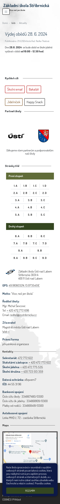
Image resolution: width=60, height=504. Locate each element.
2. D (44, 193)
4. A (17, 207)
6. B (30, 236)
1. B (25, 185)
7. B (25, 243)
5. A (17, 214)
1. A (15, 185)
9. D (44, 258)
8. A (20, 250)
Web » (5, 331)
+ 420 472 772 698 (18, 310)
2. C (35, 193)
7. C (35, 243)
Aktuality (23, 22)
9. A (15, 258)
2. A (15, 193)
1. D (44, 185)
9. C (35, 258)
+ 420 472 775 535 (31, 367)
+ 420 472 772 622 (40, 362)
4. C (43, 207)
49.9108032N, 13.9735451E (24, 285)
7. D (44, 243)
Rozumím (30, 490)
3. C (43, 200)
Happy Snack (35, 102)
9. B (25, 258)
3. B (30, 200)
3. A (17, 200)
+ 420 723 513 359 (32, 371)
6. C (43, 236)
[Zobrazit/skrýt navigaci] (6, 11)
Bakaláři (34, 89)
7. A (15, 243)
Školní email (15, 89)
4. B (30, 207)
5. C (43, 214)
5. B (30, 214)
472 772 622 (25, 358)
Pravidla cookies (43, 483)
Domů (5, 22)
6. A (17, 236)
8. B (39, 250)
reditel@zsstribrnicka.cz (23, 315)
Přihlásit (17, 499)
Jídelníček (13, 102)
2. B (25, 193)
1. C (35, 185)
